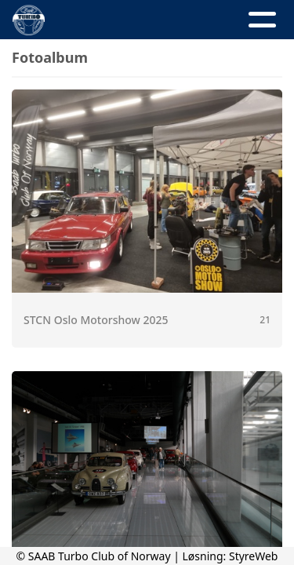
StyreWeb (253, 556)
